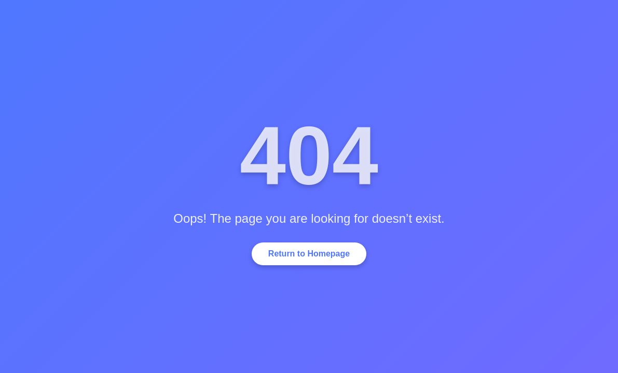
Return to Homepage (309, 253)
